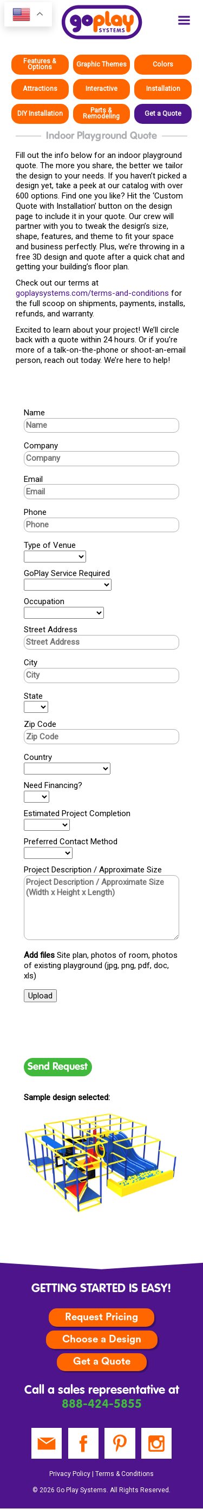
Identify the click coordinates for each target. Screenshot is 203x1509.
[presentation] (106, 1030)
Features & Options (39, 64)
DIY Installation (40, 113)
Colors (163, 64)
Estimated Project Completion (77, 813)
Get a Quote (163, 113)
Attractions (40, 88)
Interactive (101, 88)
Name (34, 413)
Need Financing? (53, 785)
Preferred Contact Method (70, 841)
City (30, 662)
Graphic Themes (101, 64)
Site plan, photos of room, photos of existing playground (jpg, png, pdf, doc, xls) (101, 965)
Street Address (50, 629)
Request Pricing (101, 1317)
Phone (35, 512)
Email (33, 479)
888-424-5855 (102, 1405)
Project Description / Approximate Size (93, 870)
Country (38, 757)
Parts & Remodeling (101, 113)
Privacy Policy (69, 1474)
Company (41, 446)
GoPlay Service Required (67, 573)
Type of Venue (50, 545)
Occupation (44, 601)
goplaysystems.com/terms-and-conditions (92, 293)
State (33, 696)
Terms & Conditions (124, 1474)
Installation (163, 88)
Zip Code (40, 724)
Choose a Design (101, 1339)
